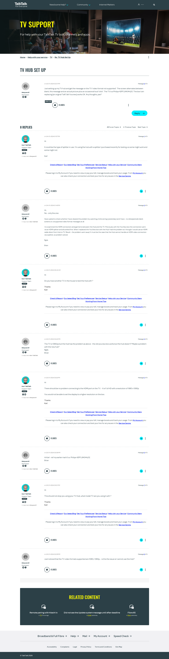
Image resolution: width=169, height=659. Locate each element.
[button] (154, 5)
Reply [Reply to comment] (141, 191)
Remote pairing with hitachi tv (44, 612)
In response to (29, 156)
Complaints (64, 647)
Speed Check (121, 636)
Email (89, 615)
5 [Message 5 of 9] (144, 378)
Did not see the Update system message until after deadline (92, 612)
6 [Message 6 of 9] (144, 453)
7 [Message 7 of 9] (144, 485)
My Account (138, 173)
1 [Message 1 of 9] (144, 136)
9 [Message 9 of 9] (144, 84)
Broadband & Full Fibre (51, 636)
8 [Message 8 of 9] (144, 554)
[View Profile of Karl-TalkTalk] (29, 145)
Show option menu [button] (147, 57)
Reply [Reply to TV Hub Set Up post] (137, 113)
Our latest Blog (68, 164)
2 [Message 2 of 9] (144, 205)
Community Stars (136, 164)
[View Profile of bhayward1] (25, 92)
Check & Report (54, 164)
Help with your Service (118, 164)
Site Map (118, 647)
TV (41, 615)
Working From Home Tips (96, 167)
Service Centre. (125, 176)
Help (73, 636)
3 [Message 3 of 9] (144, 270)
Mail (84, 636)
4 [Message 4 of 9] (144, 339)
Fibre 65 (132, 612)
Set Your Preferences (85, 164)
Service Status (101, 164)
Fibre (129, 615)
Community (144, 5)
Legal (75, 647)
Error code (48, 101)
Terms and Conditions (103, 647)
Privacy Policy (86, 647)
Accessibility (52, 647)
